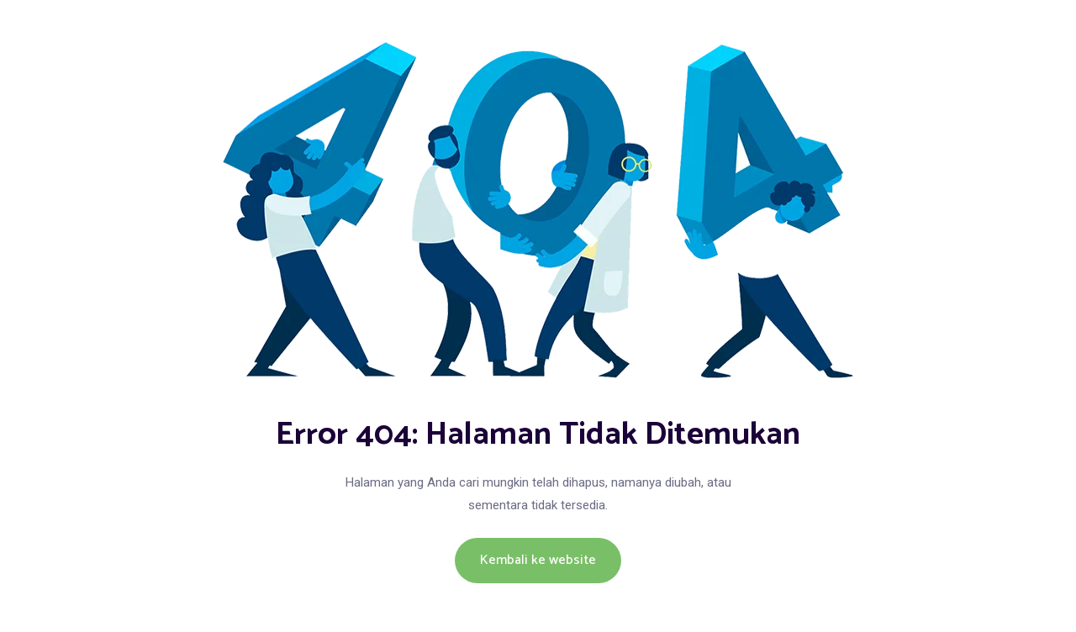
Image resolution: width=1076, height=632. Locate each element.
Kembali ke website (538, 560)
